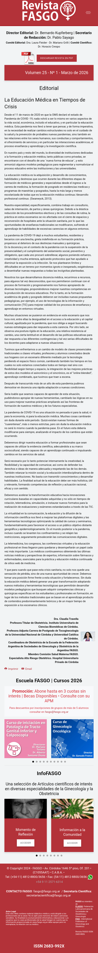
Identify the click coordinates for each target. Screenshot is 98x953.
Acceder (25, 843)
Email (26, 668)
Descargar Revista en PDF (56, 58)
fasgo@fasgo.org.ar (56, 712)
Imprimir (11, 668)
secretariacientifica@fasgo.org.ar (48, 895)
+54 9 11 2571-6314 (49, 882)
